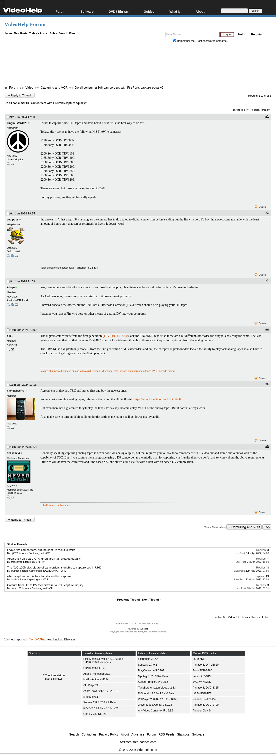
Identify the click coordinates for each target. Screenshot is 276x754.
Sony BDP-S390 (202, 670)
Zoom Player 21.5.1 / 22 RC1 (100, 691)
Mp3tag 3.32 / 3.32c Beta (153, 676)
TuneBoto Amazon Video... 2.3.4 (157, 687)
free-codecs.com (144, 742)
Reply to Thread (19, 95)
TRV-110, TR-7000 (116, 336)
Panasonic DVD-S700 (206, 704)
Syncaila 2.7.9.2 (147, 664)
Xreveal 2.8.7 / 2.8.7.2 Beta (99, 702)
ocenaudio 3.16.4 (148, 658)
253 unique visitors (54, 675)
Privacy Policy (108, 734)
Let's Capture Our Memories (55, 505)
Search (63, 33)
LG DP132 (199, 658)
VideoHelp (234, 617)
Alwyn (11, 287)
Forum (60, 11)
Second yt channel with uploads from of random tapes (122, 370)
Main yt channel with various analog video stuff (66, 370)
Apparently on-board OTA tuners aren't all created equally (43, 558)
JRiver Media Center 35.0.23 (155, 704)
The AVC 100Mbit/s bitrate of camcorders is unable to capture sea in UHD (54, 567)
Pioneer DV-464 (202, 710)
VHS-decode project (164, 370)
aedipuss (12, 219)
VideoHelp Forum (25, 24)
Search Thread (260, 109)
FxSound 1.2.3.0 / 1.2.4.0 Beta (156, 693)
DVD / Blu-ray (118, 11)
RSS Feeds (166, 734)
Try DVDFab (37, 639)
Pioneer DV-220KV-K (205, 699)
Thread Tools (240, 109)
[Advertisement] (138, 65)
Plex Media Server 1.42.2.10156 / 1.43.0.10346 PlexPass (103, 660)
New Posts (21, 33)
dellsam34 (13, 453)
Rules (53, 33)
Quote (260, 207)
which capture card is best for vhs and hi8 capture (39, 576)
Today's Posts (38, 33)
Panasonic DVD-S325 (206, 687)
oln (9, 336)
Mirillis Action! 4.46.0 (95, 679)
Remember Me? (185, 41)
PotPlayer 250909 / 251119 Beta (157, 699)
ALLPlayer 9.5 (91, 685)
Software (87, 11)
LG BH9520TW (202, 693)
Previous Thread (128, 599)
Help (241, 34)
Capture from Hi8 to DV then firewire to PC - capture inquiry (45, 585)
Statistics (183, 734)
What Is (174, 11)
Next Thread (150, 599)
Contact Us (220, 617)
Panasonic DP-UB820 (206, 664)
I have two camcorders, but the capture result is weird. (41, 550)
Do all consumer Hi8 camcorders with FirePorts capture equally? (119, 87)
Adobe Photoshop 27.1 (96, 673)
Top (267, 527)
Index (8, 33)
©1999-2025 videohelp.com (138, 750)
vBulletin (144, 628)
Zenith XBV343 (202, 676)
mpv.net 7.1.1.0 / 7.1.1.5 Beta (100, 708)
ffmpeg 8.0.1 (90, 696)
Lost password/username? (212, 41)
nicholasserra (15, 390)
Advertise (137, 734)
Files (72, 33)
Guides (149, 11)
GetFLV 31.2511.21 (94, 713)
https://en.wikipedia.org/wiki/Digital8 (157, 399)
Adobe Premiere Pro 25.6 (153, 681)
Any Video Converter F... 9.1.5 (156, 710)
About (200, 11)
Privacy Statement (252, 617)
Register (257, 34)
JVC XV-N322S (202, 681)
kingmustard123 (17, 123)
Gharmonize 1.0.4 (93, 668)
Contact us (89, 734)
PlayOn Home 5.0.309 (151, 670)
